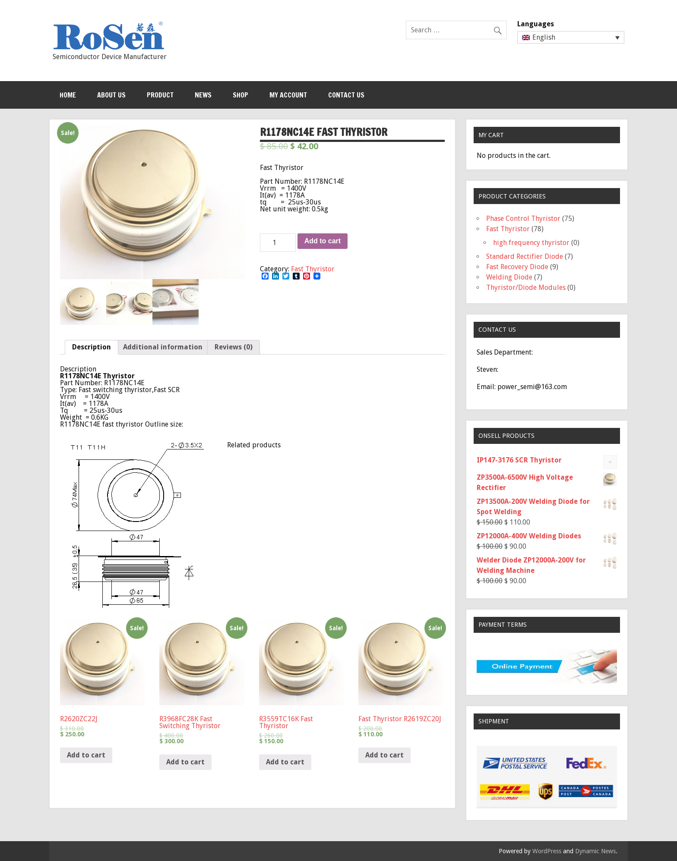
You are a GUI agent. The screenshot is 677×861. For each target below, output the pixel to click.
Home (68, 95)
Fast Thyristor (313, 269)
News (203, 95)
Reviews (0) (234, 347)
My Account (288, 95)
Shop (240, 95)
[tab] (91, 347)
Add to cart (322, 241)
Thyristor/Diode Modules (526, 287)
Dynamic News (595, 851)
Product (160, 95)
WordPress (546, 851)
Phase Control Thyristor (523, 218)
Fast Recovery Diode (517, 267)
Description (91, 347)
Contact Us (346, 95)
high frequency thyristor (531, 243)
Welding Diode (509, 277)
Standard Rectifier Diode (524, 256)
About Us (111, 95)
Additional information (162, 347)
